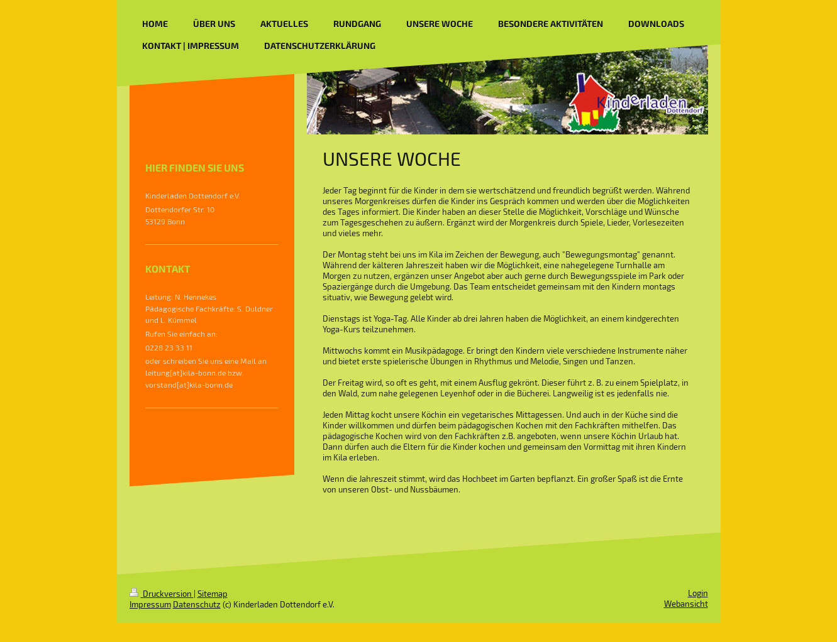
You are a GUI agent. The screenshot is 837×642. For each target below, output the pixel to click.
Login (698, 593)
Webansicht (686, 604)
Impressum (150, 604)
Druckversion (162, 594)
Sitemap (212, 594)
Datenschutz (197, 604)
